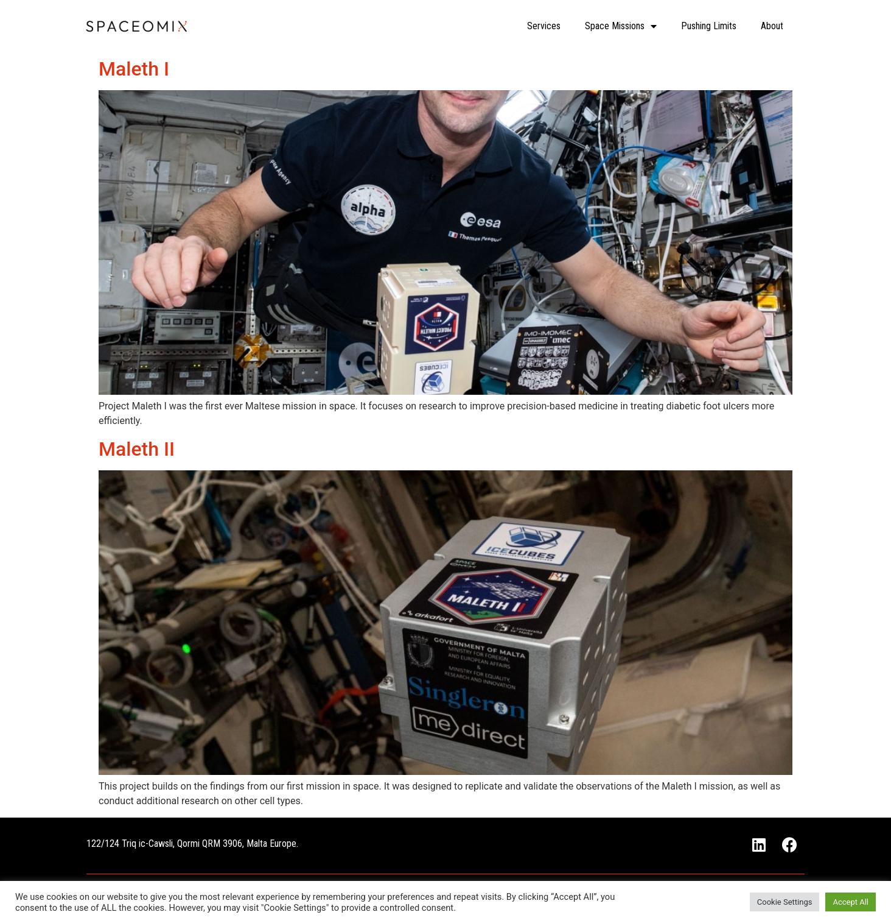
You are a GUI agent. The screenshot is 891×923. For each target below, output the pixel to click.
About (772, 26)
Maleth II (137, 449)
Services (544, 26)
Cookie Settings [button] (784, 902)
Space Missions (621, 26)
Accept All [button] (850, 902)
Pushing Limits (708, 26)
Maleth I (134, 68)
